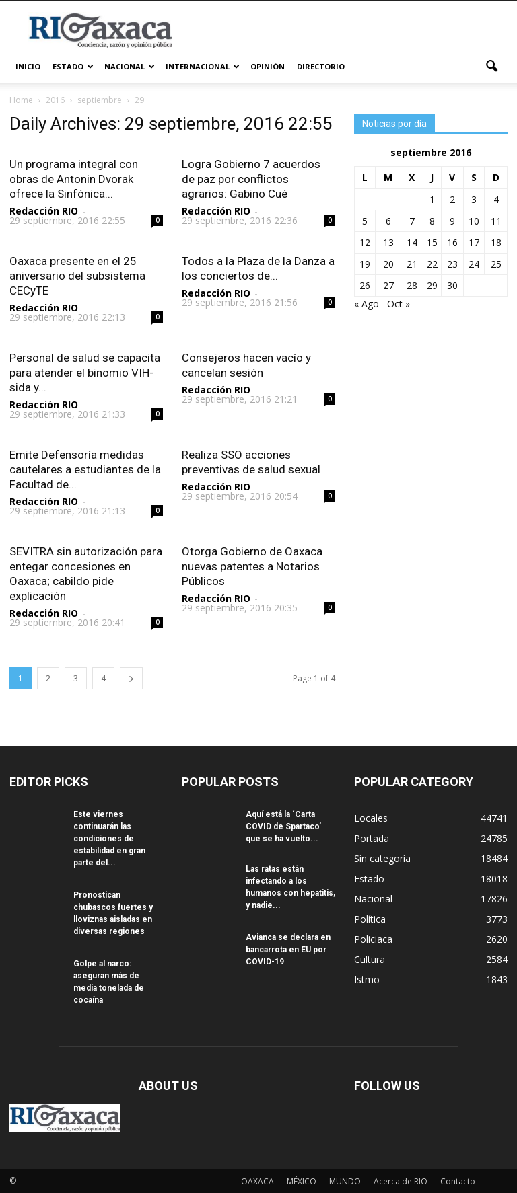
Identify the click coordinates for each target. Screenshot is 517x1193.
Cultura (369, 959)
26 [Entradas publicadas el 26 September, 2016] (364, 285)
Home (21, 100)
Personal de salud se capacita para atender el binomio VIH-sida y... (84, 372)
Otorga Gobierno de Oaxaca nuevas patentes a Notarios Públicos (252, 566)
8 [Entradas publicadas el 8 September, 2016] (432, 221)
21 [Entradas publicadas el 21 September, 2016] (412, 264)
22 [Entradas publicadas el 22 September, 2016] (432, 264)
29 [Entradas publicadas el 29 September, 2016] (432, 285)
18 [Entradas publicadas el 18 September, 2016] (496, 242)
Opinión (267, 66)
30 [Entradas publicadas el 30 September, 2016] (452, 285)
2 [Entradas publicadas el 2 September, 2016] (452, 199)
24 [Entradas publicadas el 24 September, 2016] (474, 264)
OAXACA (257, 1181)
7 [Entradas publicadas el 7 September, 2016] (412, 221)
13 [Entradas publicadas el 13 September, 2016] (388, 242)
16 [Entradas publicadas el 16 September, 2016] (452, 242)
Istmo (367, 979)
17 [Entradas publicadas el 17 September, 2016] (474, 242)
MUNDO (345, 1181)
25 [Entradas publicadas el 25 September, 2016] (496, 264)
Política (370, 919)
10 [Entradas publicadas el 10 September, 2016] (474, 221)
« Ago (366, 303)
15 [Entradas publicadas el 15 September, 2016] (432, 242)
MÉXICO (301, 1181)
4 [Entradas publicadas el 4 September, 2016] (496, 199)
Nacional (129, 66)
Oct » (398, 303)
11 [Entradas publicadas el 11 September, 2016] (496, 221)
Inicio (27, 66)
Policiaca (373, 939)
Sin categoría (382, 858)
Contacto (457, 1181)
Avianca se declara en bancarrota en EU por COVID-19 (288, 949)
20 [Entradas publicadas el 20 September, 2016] (388, 264)
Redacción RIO (43, 210)
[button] (491, 66)
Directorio (321, 66)
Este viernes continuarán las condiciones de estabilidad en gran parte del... (109, 839)
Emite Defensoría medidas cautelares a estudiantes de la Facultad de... (85, 469)
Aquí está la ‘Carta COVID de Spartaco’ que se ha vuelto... (283, 826)
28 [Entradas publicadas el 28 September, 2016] (412, 285)
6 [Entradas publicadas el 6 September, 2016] (388, 221)
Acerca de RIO (400, 1181)
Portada (371, 838)
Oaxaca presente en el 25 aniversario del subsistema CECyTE (77, 275)
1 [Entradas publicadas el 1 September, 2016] (432, 199)
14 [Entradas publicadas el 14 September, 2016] (412, 242)
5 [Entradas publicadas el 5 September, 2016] (365, 221)
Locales (371, 818)
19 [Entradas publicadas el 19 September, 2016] (364, 264)
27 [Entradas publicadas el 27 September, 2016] (388, 285)
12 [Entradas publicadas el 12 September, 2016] (364, 242)
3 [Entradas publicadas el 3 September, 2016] (474, 199)
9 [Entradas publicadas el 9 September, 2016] (452, 221)
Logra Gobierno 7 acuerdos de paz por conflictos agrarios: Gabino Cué (251, 178)
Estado (73, 66)
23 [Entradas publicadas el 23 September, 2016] (452, 264)
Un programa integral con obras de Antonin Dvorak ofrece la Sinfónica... (73, 178)
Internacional (203, 66)
